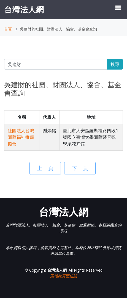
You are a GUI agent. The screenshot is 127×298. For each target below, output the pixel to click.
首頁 (8, 29)
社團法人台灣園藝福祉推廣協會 (21, 137)
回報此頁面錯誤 (63, 275)
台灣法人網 (24, 9)
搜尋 (114, 64)
